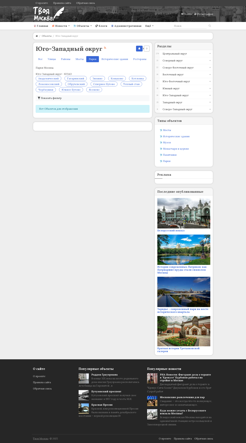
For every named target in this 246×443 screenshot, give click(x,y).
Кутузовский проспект (106, 391)
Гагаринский (75, 78)
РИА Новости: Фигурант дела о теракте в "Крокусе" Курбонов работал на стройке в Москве (185, 377)
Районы (65, 59)
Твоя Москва (40, 438)
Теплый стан (131, 84)
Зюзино (97, 78)
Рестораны (139, 59)
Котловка (138, 78)
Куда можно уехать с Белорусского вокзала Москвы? (183, 412)
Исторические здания (114, 59)
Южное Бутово (71, 89)
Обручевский (76, 84)
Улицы (52, 59)
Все (40, 59)
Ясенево (94, 89)
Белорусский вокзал (171, 230)
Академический (48, 78)
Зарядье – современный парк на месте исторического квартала (182, 310)
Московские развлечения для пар (182, 397)
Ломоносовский (48, 84)
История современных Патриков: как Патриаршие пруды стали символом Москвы (182, 269)
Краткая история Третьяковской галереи (178, 350)
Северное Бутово (104, 84)
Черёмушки (45, 89)
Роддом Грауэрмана (104, 374)
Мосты (80, 59)
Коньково (117, 78)
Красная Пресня (102, 404)
